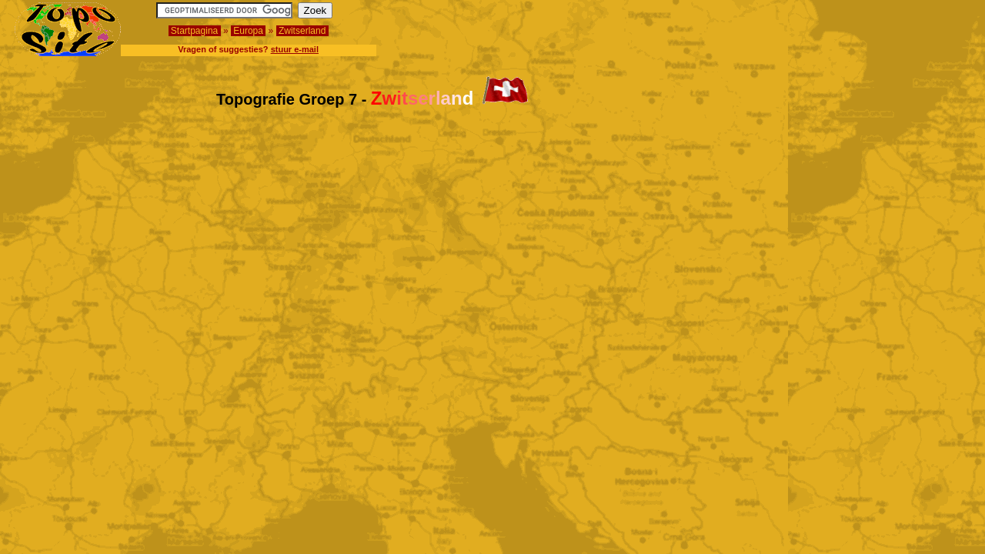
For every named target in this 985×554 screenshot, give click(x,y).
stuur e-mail (295, 49)
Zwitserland (302, 30)
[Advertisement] (880, 25)
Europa (248, 30)
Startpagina (195, 30)
